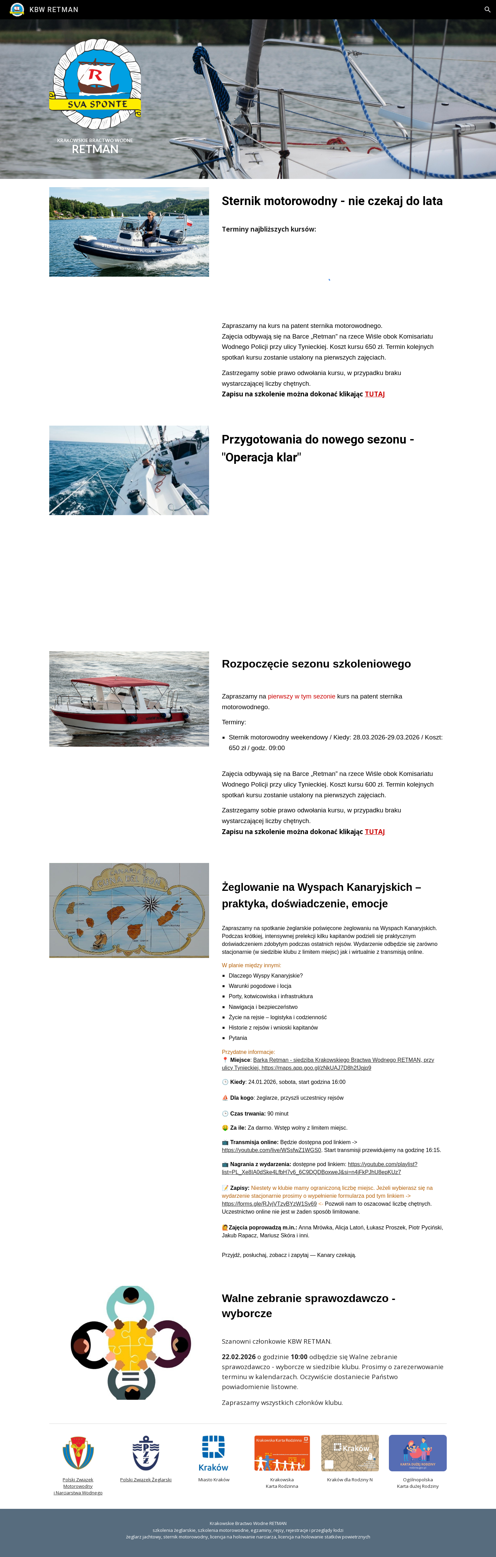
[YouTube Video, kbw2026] (333, 548)
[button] (487, 9)
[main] (95, 145)
